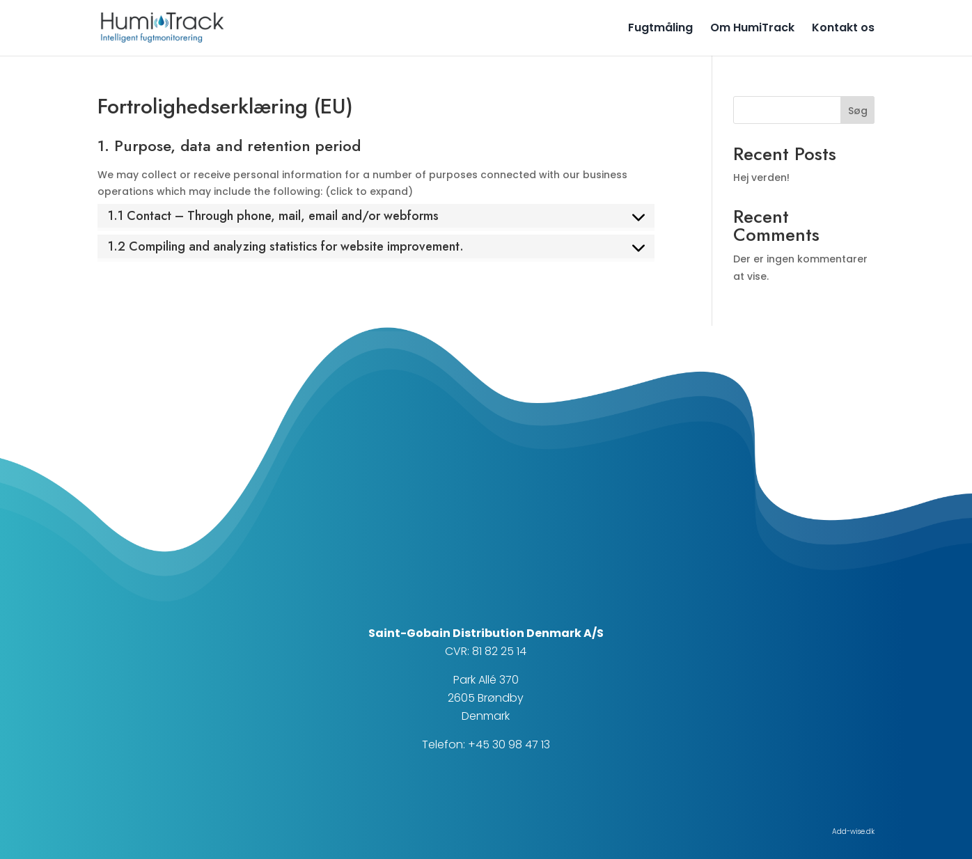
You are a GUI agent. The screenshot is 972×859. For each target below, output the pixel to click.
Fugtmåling (660, 29)
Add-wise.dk (853, 831)
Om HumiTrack (752, 29)
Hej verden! (761, 177)
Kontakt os (843, 29)
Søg (858, 111)
